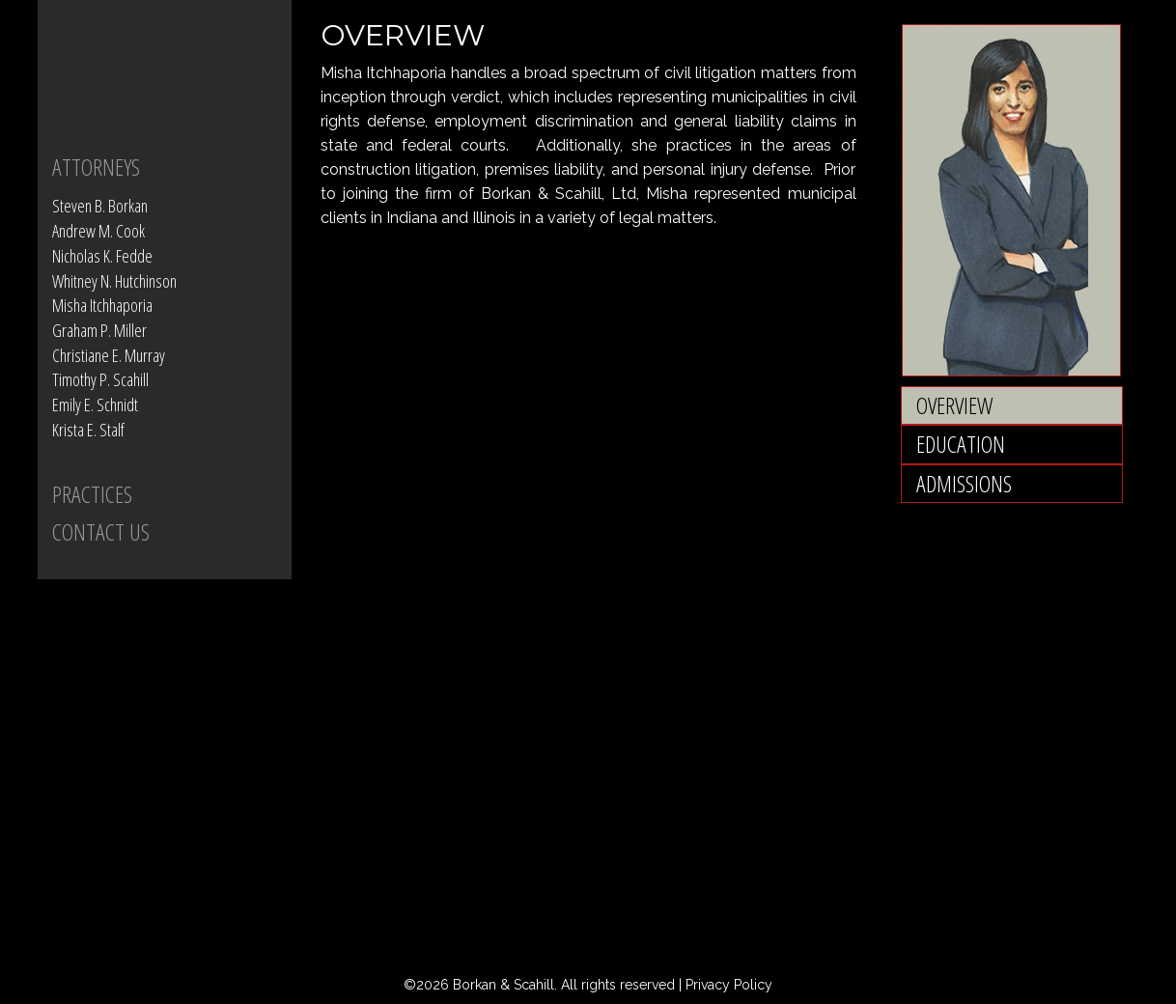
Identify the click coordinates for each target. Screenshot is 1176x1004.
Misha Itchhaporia (102, 305)
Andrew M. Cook (98, 230)
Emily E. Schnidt (95, 404)
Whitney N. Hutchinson (114, 281)
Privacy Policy (729, 984)
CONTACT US (101, 531)
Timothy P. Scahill (100, 379)
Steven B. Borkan (100, 205)
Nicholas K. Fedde (102, 255)
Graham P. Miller (99, 330)
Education (960, 444)
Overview (954, 405)
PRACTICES (92, 494)
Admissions (964, 483)
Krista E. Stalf (88, 429)
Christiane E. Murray (108, 355)
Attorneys (96, 166)
